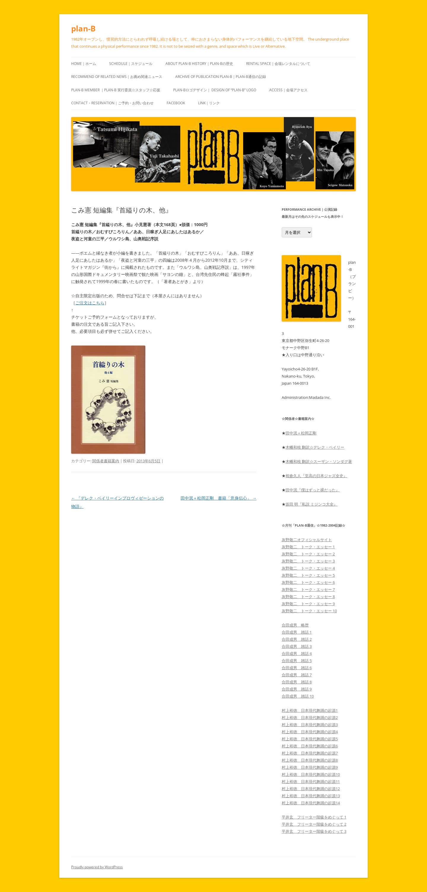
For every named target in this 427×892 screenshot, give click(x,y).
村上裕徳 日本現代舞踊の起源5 (310, 738)
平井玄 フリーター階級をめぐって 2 (314, 824)
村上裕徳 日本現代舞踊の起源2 (310, 717)
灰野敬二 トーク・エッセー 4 (308, 568)
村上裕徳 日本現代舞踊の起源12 (311, 788)
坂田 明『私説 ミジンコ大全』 (311, 504)
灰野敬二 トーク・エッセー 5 (308, 575)
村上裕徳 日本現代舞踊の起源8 (310, 760)
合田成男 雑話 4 (297, 653)
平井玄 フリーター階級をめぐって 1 (314, 817)
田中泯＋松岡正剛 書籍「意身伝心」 (218, 498)
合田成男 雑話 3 (297, 646)
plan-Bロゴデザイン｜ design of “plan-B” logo (214, 89)
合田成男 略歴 (295, 625)
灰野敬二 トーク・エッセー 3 (308, 561)
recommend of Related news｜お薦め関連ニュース (116, 76)
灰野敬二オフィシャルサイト (307, 539)
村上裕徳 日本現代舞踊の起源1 (310, 710)
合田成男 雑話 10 (298, 696)
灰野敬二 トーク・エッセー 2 (308, 554)
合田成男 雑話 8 (297, 682)
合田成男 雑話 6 (297, 667)
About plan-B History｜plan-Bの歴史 (199, 63)
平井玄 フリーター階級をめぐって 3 (314, 831)
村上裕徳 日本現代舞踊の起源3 (310, 724)
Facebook (176, 102)
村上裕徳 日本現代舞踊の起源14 (311, 802)
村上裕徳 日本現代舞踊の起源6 (310, 746)
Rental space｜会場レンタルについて (278, 63)
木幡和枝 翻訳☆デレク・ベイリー (315, 447)
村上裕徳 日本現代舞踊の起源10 (311, 774)
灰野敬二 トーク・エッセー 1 (308, 546)
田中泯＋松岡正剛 (301, 433)
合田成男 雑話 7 (297, 674)
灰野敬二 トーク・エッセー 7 (308, 589)
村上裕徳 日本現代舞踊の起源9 (310, 767)
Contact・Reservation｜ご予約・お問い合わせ (112, 102)
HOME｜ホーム (83, 63)
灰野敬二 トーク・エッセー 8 (308, 596)
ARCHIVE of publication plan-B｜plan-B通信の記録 (220, 76)
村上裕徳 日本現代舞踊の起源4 (310, 731)
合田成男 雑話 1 (297, 632)
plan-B (83, 28)
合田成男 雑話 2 (297, 639)
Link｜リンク (209, 102)
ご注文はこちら (89, 303)
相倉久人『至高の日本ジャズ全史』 (316, 475)
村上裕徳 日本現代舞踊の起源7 (310, 753)
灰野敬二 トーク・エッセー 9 (308, 603)
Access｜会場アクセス (288, 89)
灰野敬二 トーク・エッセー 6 (308, 582)
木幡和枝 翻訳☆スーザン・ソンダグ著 (319, 461)
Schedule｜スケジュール (130, 63)
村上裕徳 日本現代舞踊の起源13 (311, 795)
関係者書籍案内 (105, 460)
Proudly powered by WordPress (97, 866)
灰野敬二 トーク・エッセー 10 (309, 610)
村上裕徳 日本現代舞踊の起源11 (311, 781)
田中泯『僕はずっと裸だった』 (313, 490)
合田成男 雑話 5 (297, 660)
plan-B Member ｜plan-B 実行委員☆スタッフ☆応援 (115, 89)
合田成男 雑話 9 (297, 689)
